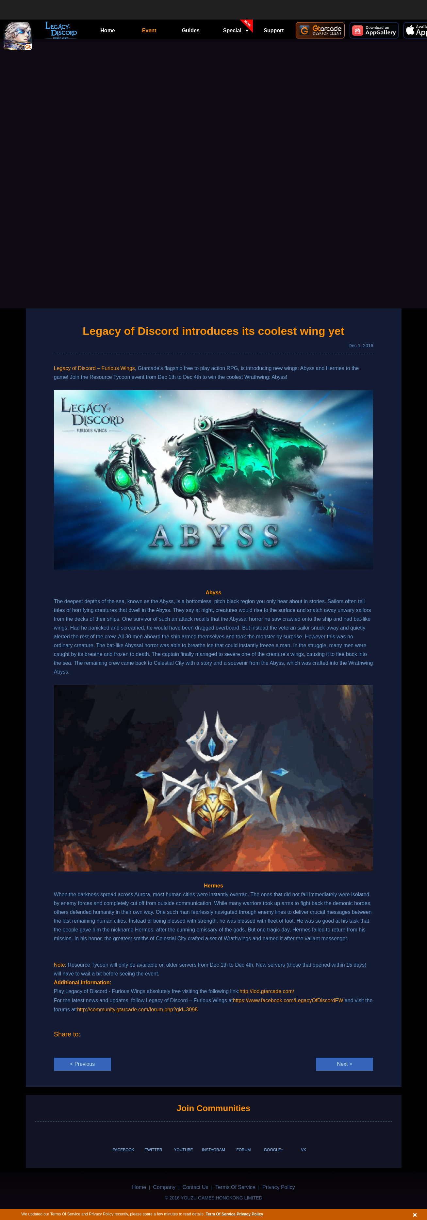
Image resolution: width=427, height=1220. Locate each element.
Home (107, 30)
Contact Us (195, 1187)
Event (149, 30)
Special (238, 28)
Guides (191, 30)
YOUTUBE (183, 1150)
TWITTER (153, 1150)
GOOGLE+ (273, 1150)
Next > (344, 1064)
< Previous (82, 1064)
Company (164, 1187)
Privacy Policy (250, 1214)
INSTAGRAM (213, 1150)
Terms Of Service (235, 1187)
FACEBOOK (123, 1150)
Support (274, 30)
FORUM (243, 1150)
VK (303, 1150)
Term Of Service (221, 1214)
